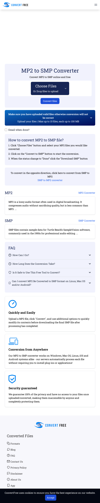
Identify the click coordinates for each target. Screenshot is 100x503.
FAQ (11, 455)
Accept (50, 497)
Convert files (50, 101)
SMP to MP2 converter (50, 180)
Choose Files (45, 88)
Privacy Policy (16, 467)
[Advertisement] (50, 32)
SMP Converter (86, 220)
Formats (13, 443)
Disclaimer (15, 473)
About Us (14, 479)
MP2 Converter (86, 192)
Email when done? (18, 129)
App (11, 485)
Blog (11, 449)
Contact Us (15, 461)
